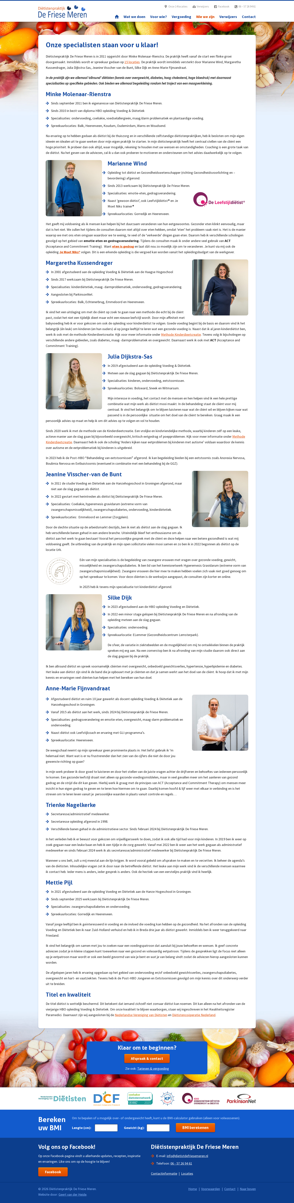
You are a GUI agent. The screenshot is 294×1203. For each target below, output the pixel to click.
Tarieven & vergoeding (153, 1068)
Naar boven (248, 1189)
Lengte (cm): (81, 1128)
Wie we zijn (205, 16)
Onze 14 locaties (178, 6)
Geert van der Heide (72, 1194)
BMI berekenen (195, 1127)
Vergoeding (181, 16)
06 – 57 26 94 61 (247, 6)
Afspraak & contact (147, 1058)
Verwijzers (203, 6)
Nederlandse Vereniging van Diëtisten (141, 1015)
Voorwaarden (210, 1189)
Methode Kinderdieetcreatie (181, 334)
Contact (249, 16)
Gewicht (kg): (134, 1128)
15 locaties (132, 62)
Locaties (187, 1173)
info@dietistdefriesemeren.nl (187, 1156)
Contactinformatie (164, 1173)
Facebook (223, 6)
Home (117, 16)
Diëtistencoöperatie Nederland (193, 1015)
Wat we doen (134, 16)
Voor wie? (158, 16)
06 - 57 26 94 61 (181, 1163)
